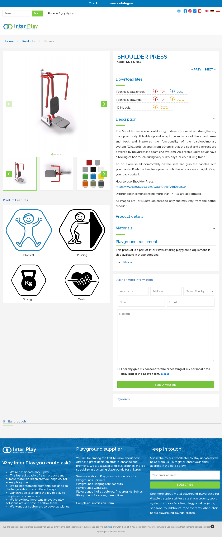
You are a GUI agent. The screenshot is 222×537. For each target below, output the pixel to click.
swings (179, 513)
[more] (164, 373)
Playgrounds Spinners (90, 480)
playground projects (200, 503)
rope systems (192, 508)
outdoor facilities (173, 503)
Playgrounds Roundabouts (118, 476)
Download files (129, 79)
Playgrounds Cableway (91, 488)
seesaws (156, 508)
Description (126, 119)
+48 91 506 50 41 (65, 13)
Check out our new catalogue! (111, 3)
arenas (191, 513)
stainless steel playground (190, 498)
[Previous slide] (9, 104)
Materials (124, 228)
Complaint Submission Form (95, 503)
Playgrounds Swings (129, 491)
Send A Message (166, 384)
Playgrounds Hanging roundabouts (99, 484)
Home (9, 41)
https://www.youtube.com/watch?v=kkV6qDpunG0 (151, 186)
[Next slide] (104, 104)
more (109, 527)
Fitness (128, 262)
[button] (20, 174)
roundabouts (172, 508)
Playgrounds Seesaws (91, 495)
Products (28, 41)
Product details (129, 216)
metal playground (186, 493)
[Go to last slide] (9, 174)
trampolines (116, 495)
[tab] (52, 154)
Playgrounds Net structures (95, 491)
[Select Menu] (214, 23)
